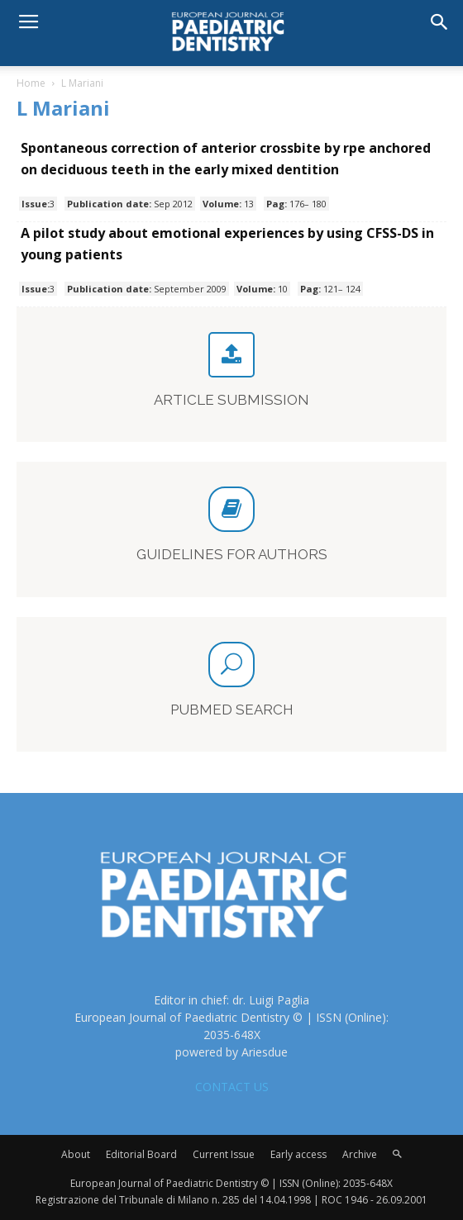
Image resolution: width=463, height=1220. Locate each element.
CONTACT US (232, 1086)
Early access (298, 1154)
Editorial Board (141, 1154)
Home (31, 83)
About (75, 1154)
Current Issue (224, 1154)
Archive (359, 1154)
